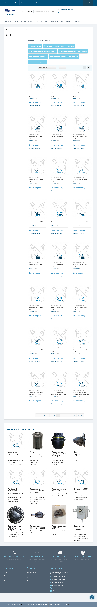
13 (70, 419)
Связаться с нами (9, 587)
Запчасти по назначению (29, 21)
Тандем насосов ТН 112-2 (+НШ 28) (37, 534)
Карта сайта (7, 590)
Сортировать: (33, 72)
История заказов (32, 584)
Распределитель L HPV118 (59, 534)
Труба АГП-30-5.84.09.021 (14, 495)
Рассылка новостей (32, 590)
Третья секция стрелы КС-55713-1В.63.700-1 (37, 496)
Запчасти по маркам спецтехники (52, 21)
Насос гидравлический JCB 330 (80, 457)
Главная (8, 21)
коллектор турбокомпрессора (16, 457)
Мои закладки (31, 587)
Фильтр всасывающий (36, 457)
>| (82, 419)
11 (62, 419)
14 (74, 419)
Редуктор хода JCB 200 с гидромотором (14, 535)
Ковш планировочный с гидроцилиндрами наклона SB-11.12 (58, 398)
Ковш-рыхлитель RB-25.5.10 (59, 495)
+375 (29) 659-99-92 (57, 586)
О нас (7, 3)
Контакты (41, 3)
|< (37, 419)
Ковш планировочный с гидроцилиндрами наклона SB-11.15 (81, 398)
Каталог (15, 21)
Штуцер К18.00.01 (81, 495)
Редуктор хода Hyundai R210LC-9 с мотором (59, 457)
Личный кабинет (31, 581)
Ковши (68, 21)
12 (66, 419)
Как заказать (31, 3)
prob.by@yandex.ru (56, 594)
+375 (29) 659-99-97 (57, 589)
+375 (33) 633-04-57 (57, 592)
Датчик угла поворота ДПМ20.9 (79, 535)
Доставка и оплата (18, 3)
